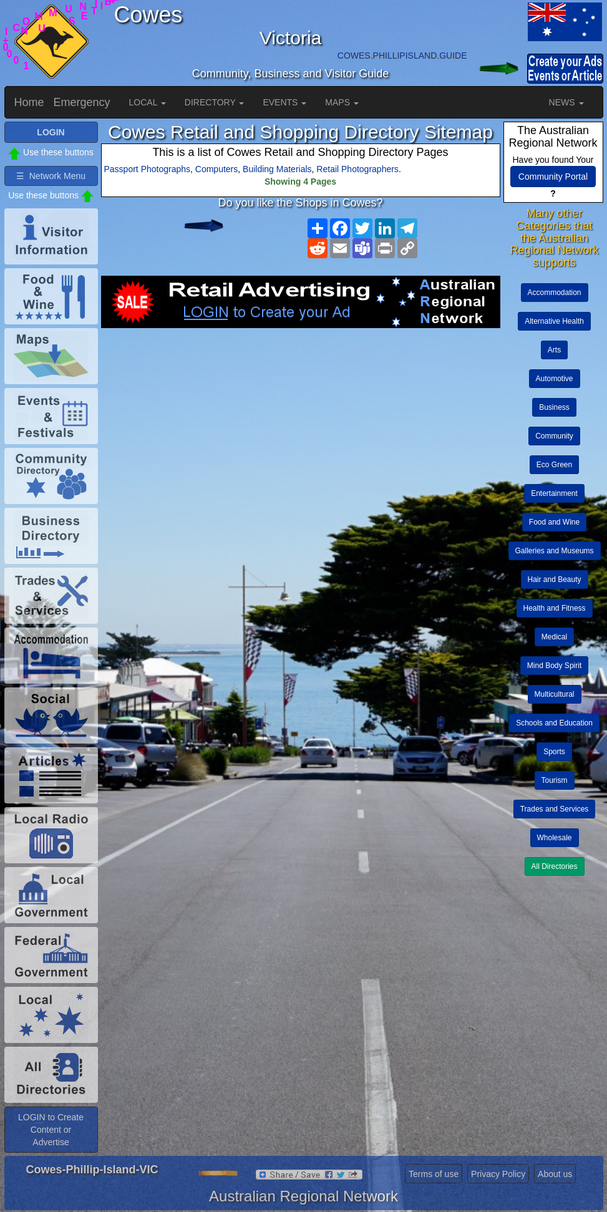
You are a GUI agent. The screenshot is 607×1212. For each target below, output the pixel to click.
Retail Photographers (357, 169)
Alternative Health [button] (554, 321)
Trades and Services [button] (554, 809)
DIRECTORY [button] (215, 102)
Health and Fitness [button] (554, 608)
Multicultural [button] (555, 694)
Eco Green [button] (554, 464)
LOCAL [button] (147, 102)
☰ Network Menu (50, 176)
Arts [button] (554, 350)
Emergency (82, 102)
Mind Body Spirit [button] (554, 665)
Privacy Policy (498, 1174)
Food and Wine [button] (554, 522)
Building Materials (277, 169)
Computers (216, 169)
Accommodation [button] (554, 292)
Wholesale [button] (554, 837)
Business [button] (554, 407)
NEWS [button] (566, 102)
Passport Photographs (147, 169)
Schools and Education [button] (554, 723)
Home (29, 102)
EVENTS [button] (284, 102)
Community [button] (554, 436)
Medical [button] (554, 637)
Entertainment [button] (554, 493)
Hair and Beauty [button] (554, 579)
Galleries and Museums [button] (554, 550)
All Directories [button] (555, 866)
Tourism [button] (554, 780)
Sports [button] (554, 751)
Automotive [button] (554, 378)
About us (555, 1174)
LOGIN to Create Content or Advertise (51, 1129)
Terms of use (434, 1174)
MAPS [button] (342, 102)
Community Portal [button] (553, 177)
